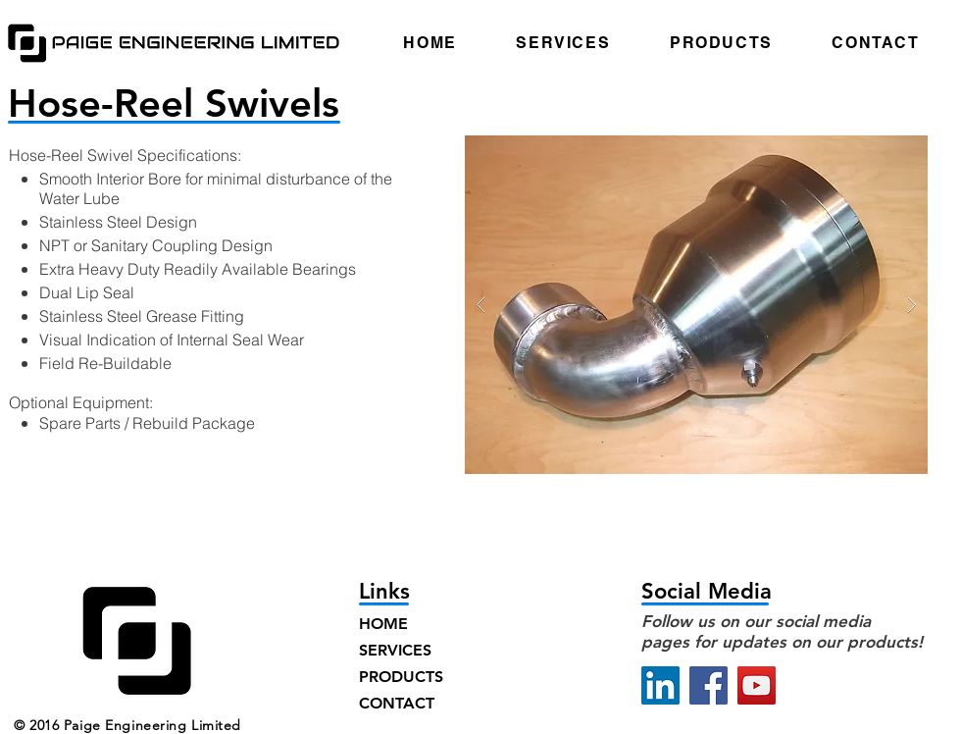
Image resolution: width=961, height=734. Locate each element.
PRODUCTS (401, 676)
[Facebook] (708, 685)
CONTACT (396, 703)
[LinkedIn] (660, 685)
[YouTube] (756, 685)
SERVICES (395, 650)
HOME (383, 623)
